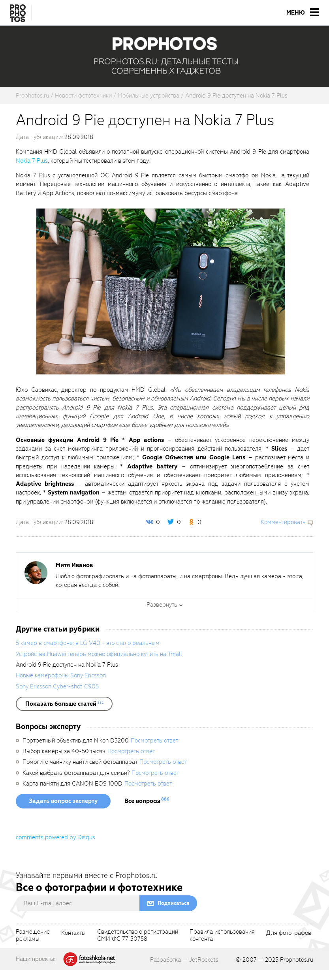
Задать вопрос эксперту (63, 801)
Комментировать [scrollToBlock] (283, 522)
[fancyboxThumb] (160, 291)
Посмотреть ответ (154, 740)
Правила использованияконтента (222, 936)
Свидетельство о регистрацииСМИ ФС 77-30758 (137, 936)
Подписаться (173, 903)
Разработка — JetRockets (184, 960)
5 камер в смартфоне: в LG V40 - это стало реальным (88, 643)
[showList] (64, 704)
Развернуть (162, 605)
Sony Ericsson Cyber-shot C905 (57, 686)
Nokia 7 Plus (32, 161)
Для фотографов (288, 933)
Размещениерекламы (33, 936)
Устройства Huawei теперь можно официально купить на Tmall (99, 654)
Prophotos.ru (296, 960)
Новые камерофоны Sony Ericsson (61, 675)
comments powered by (55, 837)
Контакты (73, 933)
